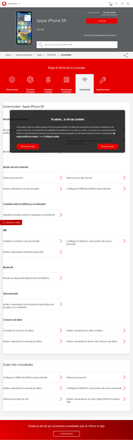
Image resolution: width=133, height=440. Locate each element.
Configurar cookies (51, 136)
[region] (67, 131)
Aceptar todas (107, 146)
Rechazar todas (28, 146)
